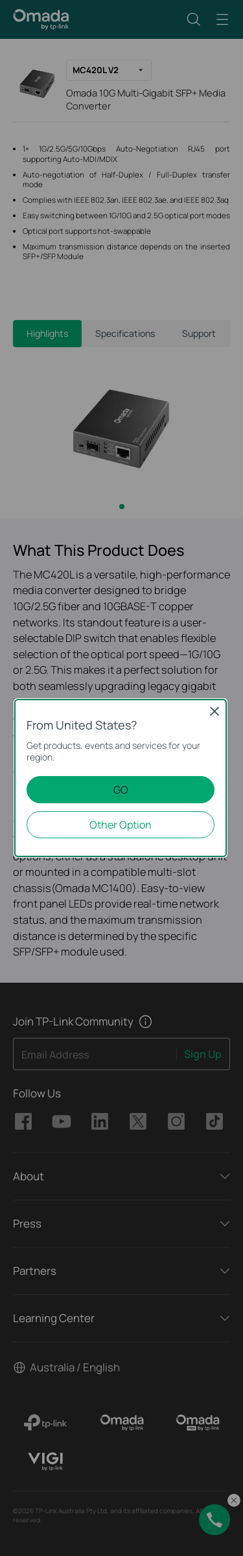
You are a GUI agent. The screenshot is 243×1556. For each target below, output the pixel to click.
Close (214, 711)
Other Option (120, 825)
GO (120, 790)
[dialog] (121, 778)
